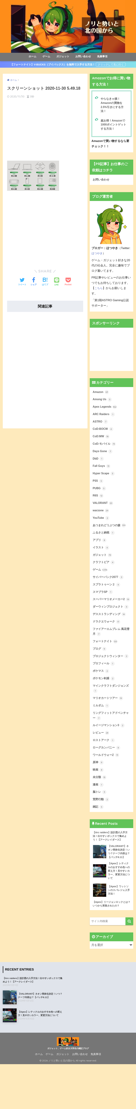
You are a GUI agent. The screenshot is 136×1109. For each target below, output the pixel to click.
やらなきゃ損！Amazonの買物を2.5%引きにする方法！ (113, 105)
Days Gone (103, 456)
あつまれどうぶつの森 (110, 534)
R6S (98, 503)
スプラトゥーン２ (107, 596)
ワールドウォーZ (107, 790)
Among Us (103, 402)
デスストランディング (110, 637)
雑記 (98, 844)
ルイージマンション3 (109, 759)
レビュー (101, 767)
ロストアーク (104, 775)
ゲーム (46, 56)
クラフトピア (104, 572)
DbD (98, 464)
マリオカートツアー (109, 731)
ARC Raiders (104, 418)
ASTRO (100, 425)
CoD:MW (101, 441)
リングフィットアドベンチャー (110, 748)
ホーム (32, 56)
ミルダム (101, 738)
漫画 (98, 821)
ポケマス (101, 702)
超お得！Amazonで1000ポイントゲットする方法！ (114, 126)
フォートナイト (106, 666)
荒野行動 (101, 836)
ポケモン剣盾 (104, 710)
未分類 (100, 813)
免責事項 (102, 56)
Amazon (101, 394)
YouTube (101, 526)
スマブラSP (103, 603)
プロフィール (104, 694)
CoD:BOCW (103, 433)
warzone (101, 518)
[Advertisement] (45, 129)
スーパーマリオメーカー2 (110, 613)
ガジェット (62, 56)
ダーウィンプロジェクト (109, 627)
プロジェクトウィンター (109, 684)
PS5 (98, 487)
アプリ (100, 549)
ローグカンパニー (107, 782)
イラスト (101, 557)
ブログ (100, 673)
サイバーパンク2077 (109, 588)
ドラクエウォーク (107, 645)
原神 (98, 798)
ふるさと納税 (104, 541)
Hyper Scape (104, 480)
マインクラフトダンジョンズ (110, 720)
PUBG (100, 495)
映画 (98, 805)
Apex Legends (105, 410)
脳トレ (100, 829)
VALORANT (103, 511)
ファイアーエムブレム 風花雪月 (111, 655)
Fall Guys (102, 472)
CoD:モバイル (105, 449)
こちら (98, 290)
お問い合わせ (83, 56)
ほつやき (97, 255)
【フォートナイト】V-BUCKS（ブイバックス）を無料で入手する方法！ (52, 64)
